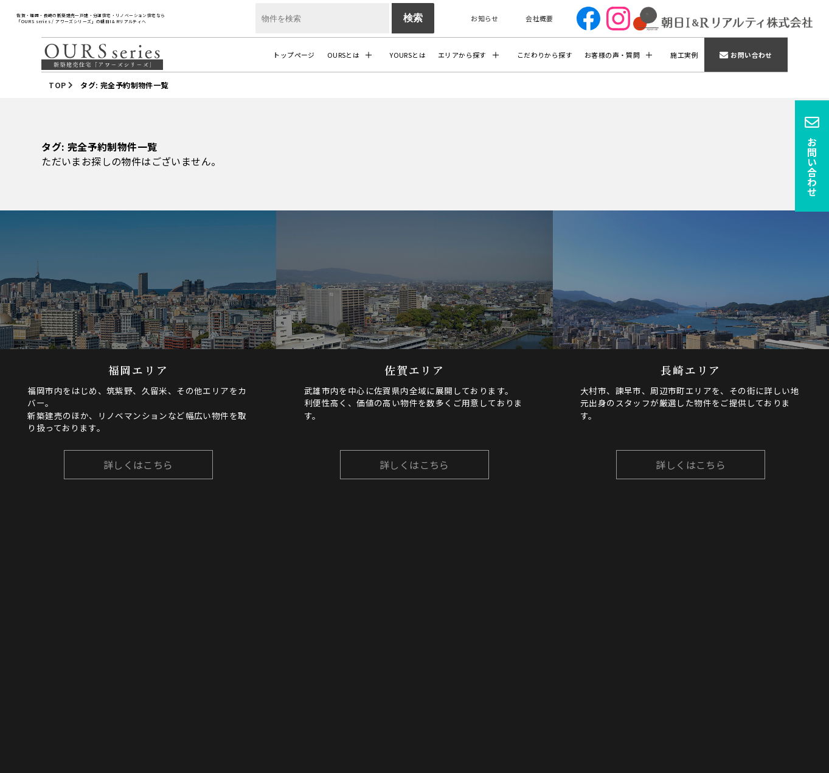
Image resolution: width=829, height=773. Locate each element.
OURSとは (343, 55)
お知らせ (485, 18)
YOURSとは (408, 55)
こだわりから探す (544, 55)
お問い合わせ (751, 55)
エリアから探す (462, 55)
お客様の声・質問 (612, 55)
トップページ (293, 55)
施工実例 (684, 55)
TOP (57, 85)
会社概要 (539, 18)
